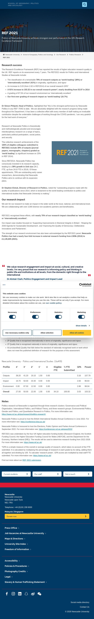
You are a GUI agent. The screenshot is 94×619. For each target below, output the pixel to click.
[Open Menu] (90, 4)
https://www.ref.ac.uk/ (33, 442)
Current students (11, 474)
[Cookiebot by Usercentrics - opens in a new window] (81, 285)
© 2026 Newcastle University (77, 612)
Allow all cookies (77, 333)
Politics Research (75, 55)
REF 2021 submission (31, 460)
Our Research (61, 55)
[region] (47, 380)
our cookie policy (54, 303)
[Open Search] (84, 4)
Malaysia (9, 512)
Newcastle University (12, 55)
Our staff (38, 474)
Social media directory (80, 602)
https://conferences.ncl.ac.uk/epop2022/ (55, 429)
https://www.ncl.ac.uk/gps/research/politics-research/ (24, 414)
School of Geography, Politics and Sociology (38, 55)
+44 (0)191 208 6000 (23, 507)
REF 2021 (6, 57)
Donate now (12, 516)
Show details (81, 326)
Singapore (18, 512)
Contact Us (84, 607)
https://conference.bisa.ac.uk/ (33, 422)
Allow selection (47, 333)
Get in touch (70, 474)
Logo (3, 4)
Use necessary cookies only (17, 333)
